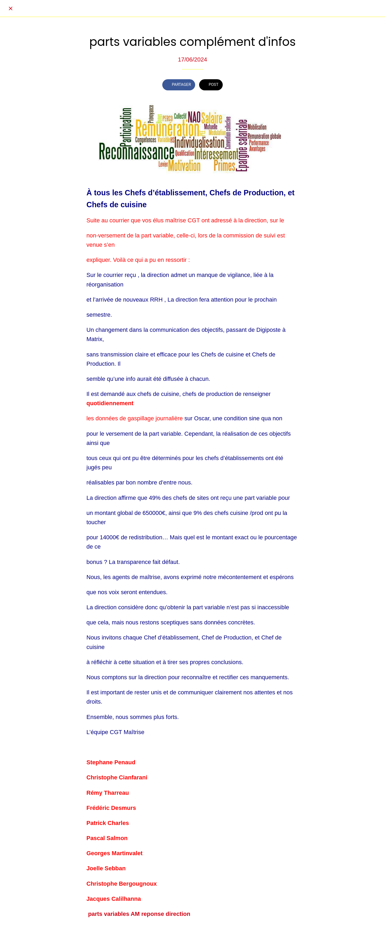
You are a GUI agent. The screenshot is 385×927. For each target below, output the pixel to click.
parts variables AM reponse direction (139, 914)
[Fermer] (10, 8)
